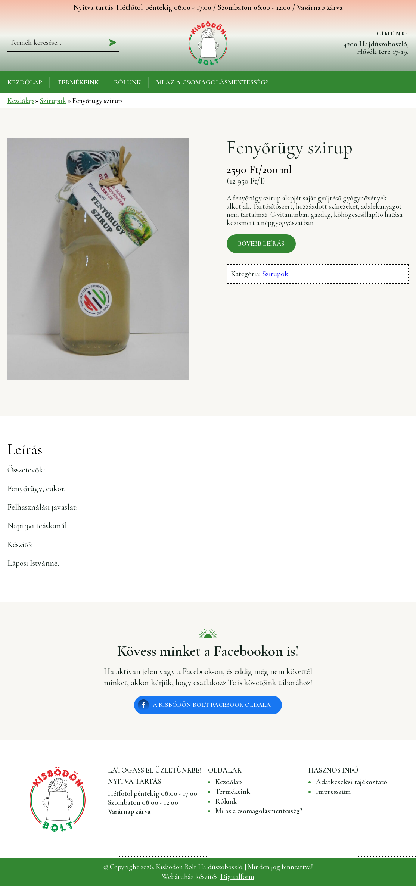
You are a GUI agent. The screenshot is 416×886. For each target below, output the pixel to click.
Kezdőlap (24, 82)
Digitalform (237, 876)
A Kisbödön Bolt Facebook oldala (212, 705)
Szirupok (53, 100)
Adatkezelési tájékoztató (351, 782)
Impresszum (333, 791)
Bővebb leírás (261, 243)
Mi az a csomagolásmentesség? (212, 82)
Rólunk (127, 82)
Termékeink (78, 82)
